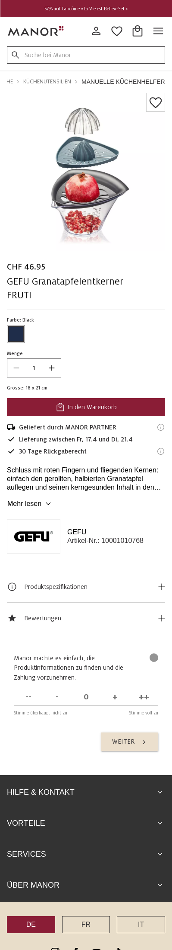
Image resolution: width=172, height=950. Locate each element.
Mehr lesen (30, 504)
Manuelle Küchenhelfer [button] (123, 81)
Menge (15, 353)
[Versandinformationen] (160, 427)
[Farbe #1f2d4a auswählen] (16, 334)
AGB (81, 906)
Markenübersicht (86, 918)
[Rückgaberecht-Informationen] (160, 451)
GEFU (76, 532)
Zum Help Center (86, 872)
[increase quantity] (52, 368)
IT (141, 790)
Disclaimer (149, 906)
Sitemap (57, 906)
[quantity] (34, 368)
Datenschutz (111, 906)
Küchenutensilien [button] (47, 82)
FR (86, 790)
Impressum (24, 906)
